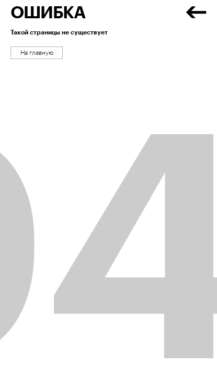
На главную (36, 53)
